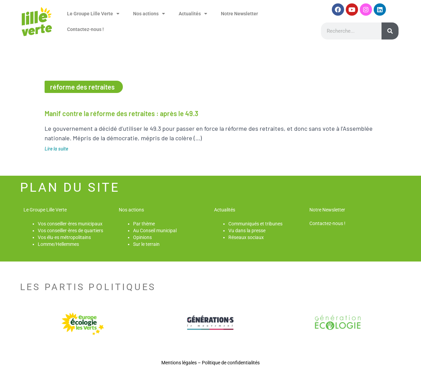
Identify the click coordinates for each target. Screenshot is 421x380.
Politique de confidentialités (231, 362)
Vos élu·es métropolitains (64, 237)
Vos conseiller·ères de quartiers (70, 230)
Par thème (144, 223)
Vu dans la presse (246, 230)
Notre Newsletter (239, 13)
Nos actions (149, 13)
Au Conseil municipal (155, 230)
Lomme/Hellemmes (58, 244)
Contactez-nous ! (85, 29)
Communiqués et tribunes (255, 223)
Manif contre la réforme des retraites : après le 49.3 (121, 113)
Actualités (193, 13)
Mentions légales (179, 362)
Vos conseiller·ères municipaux (70, 223)
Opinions (142, 237)
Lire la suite (56, 149)
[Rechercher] (390, 30)
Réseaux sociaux (246, 237)
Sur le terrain (146, 244)
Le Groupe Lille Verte (93, 13)
